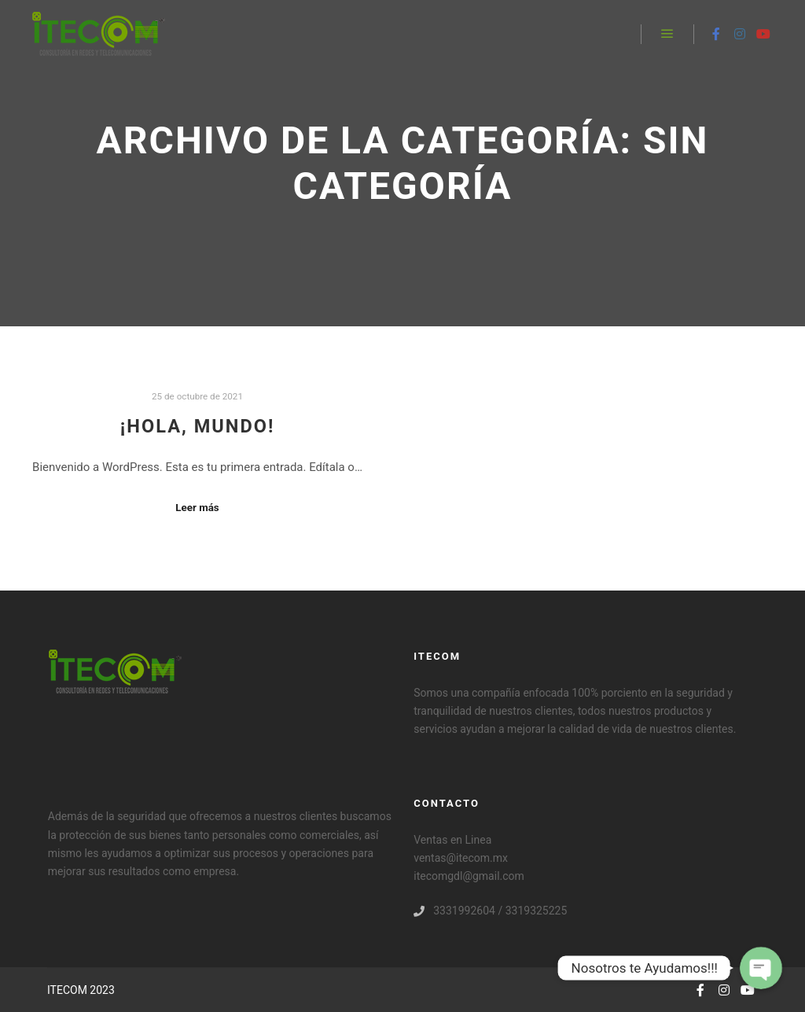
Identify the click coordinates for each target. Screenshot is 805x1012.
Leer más (197, 507)
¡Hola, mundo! (197, 426)
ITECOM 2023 (81, 990)
